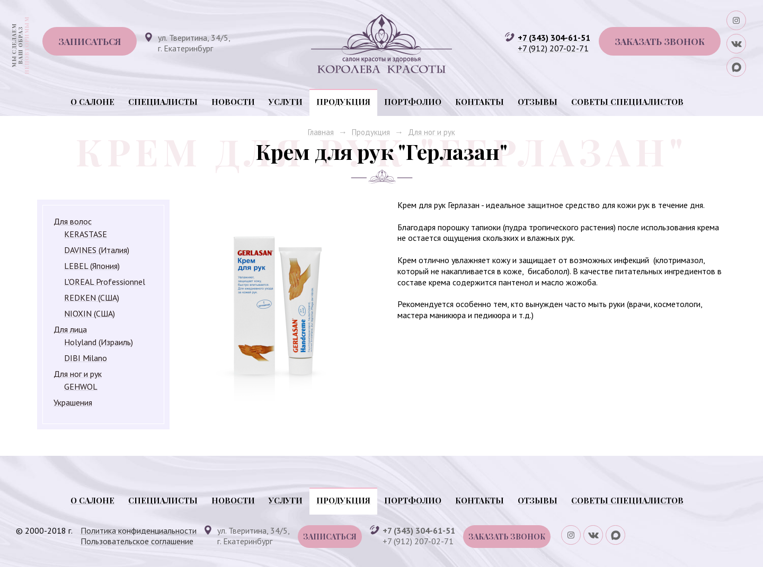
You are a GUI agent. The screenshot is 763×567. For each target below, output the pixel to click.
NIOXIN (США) (89, 313)
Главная (321, 132)
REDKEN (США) (91, 297)
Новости (233, 101)
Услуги (286, 101)
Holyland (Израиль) (98, 342)
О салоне (92, 101)
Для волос (73, 221)
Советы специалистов (627, 101)
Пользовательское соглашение (137, 541)
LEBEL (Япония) (92, 265)
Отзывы (537, 101)
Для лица (70, 329)
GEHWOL (80, 386)
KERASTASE (85, 234)
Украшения (73, 402)
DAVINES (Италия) (96, 250)
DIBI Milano (85, 358)
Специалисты (163, 101)
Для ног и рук (431, 132)
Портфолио (412, 101)
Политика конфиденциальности (139, 530)
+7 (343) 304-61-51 (554, 37)
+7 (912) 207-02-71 (553, 48)
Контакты (479, 101)
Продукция (343, 101)
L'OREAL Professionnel (104, 281)
